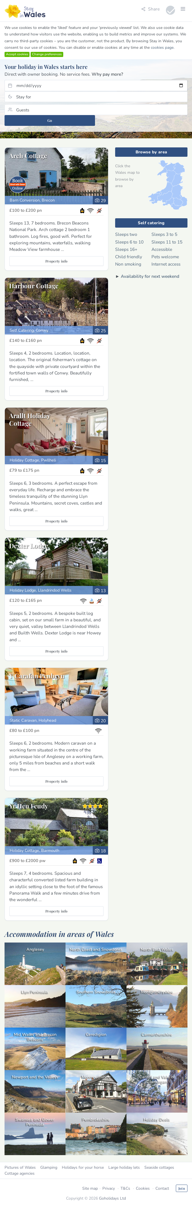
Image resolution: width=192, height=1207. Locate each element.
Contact (162, 1188)
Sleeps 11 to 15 (166, 242)
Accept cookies (17, 54)
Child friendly (128, 257)
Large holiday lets (124, 1167)
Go (49, 120)
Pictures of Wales (20, 1167)
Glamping (48, 1167)
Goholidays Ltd (112, 1198)
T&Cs (125, 1188)
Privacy (108, 1188)
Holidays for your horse (83, 1167)
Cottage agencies (20, 1173)
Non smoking (128, 264)
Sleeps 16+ (126, 249)
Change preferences (47, 54)
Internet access (165, 264)
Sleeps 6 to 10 (129, 242)
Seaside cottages (159, 1167)
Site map (90, 1188)
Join (181, 1188)
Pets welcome (165, 257)
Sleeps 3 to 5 (164, 234)
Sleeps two (126, 234)
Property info (56, 261)
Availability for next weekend (150, 276)
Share (150, 9)
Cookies (143, 1188)
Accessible (161, 249)
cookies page (162, 47)
